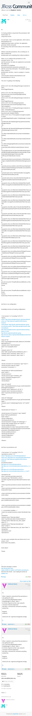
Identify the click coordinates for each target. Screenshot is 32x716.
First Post (5, 15)
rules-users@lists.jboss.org (8, 678)
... (3, 620)
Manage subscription (7, 681)
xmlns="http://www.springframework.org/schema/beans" (15, 319)
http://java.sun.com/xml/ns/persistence (11, 464)
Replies (12, 15)
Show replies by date (25, 581)
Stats (18, 15)
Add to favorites (6, 688)
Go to (25, 15)
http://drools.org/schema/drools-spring (11, 333)
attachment (11, 624)
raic (8, 19)
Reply (3, 577)
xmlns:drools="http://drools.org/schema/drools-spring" (15, 324)
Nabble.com (4, 573)
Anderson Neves (12, 584)
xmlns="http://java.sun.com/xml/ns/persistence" (13, 455)
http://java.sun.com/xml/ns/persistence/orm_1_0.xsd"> (15, 471)
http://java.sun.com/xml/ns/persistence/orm (12, 469)
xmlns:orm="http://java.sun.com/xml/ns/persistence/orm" (16, 457)
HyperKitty (15, 714)
